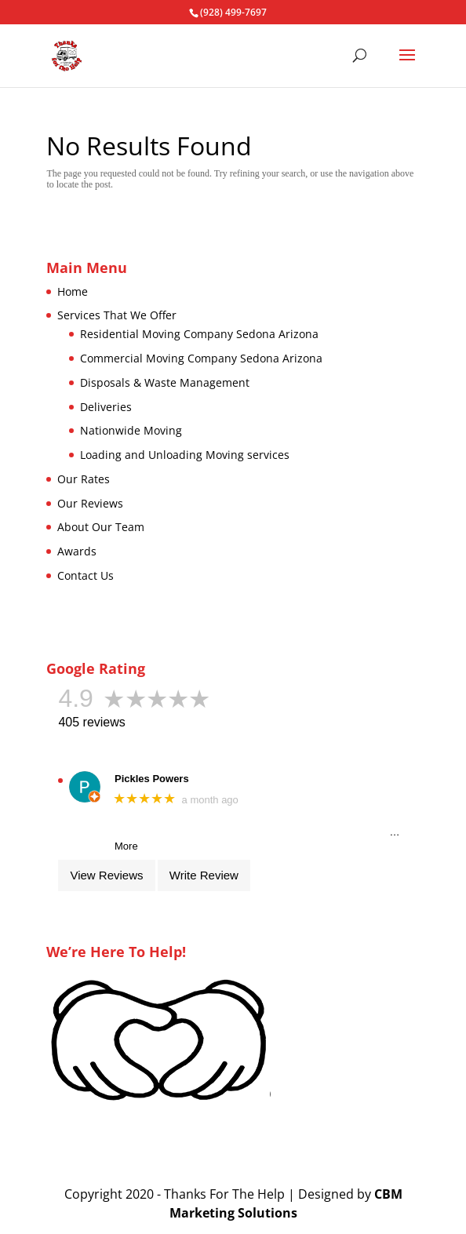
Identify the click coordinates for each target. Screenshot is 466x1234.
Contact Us (85, 575)
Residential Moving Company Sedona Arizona (199, 333)
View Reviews (106, 875)
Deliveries (106, 406)
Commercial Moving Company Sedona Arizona (201, 358)
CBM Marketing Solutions (285, 1203)
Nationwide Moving (131, 430)
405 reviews (91, 722)
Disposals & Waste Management (164, 382)
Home (72, 291)
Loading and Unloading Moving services (184, 454)
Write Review (203, 875)
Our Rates (83, 478)
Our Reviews (90, 503)
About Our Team (100, 526)
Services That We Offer (117, 315)
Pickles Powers (152, 778)
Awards (76, 551)
